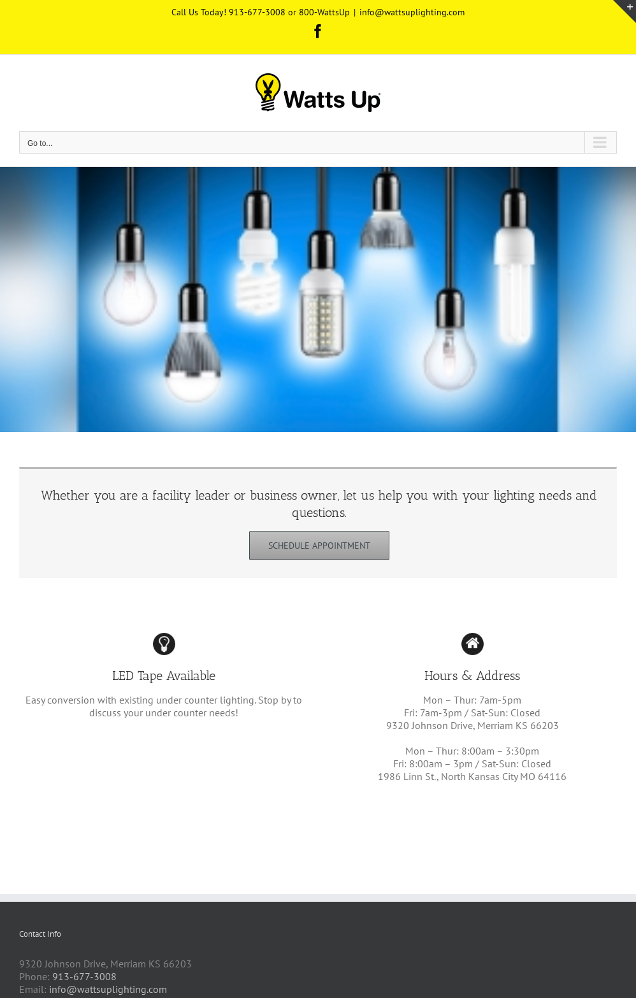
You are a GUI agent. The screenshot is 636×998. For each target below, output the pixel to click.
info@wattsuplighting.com (412, 12)
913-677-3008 (84, 976)
